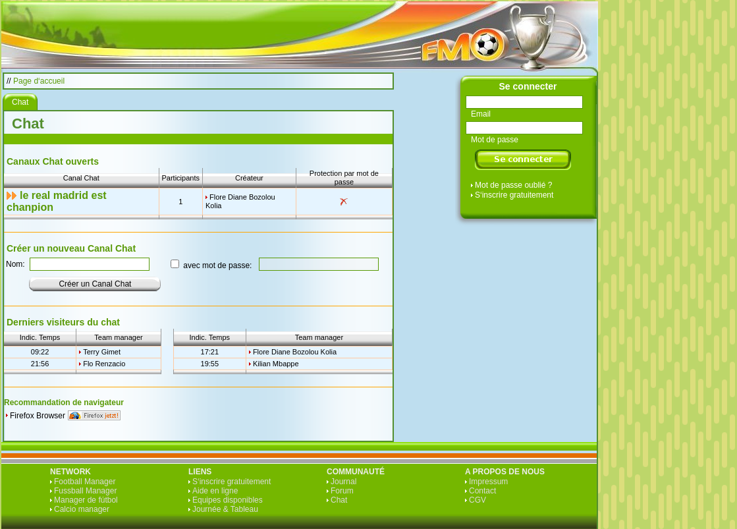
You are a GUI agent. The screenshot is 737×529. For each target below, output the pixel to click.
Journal (343, 481)
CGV (477, 500)
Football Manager (84, 481)
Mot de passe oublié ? (513, 185)
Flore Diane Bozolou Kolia (295, 352)
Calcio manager (81, 509)
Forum (342, 490)
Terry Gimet (102, 352)
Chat (339, 500)
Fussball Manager (85, 490)
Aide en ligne (215, 490)
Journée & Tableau (225, 509)
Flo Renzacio (104, 364)
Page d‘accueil (39, 81)
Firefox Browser (37, 415)
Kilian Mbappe (276, 364)
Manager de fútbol (86, 500)
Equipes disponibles (227, 500)
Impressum (488, 481)
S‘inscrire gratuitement (514, 195)
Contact (482, 490)
